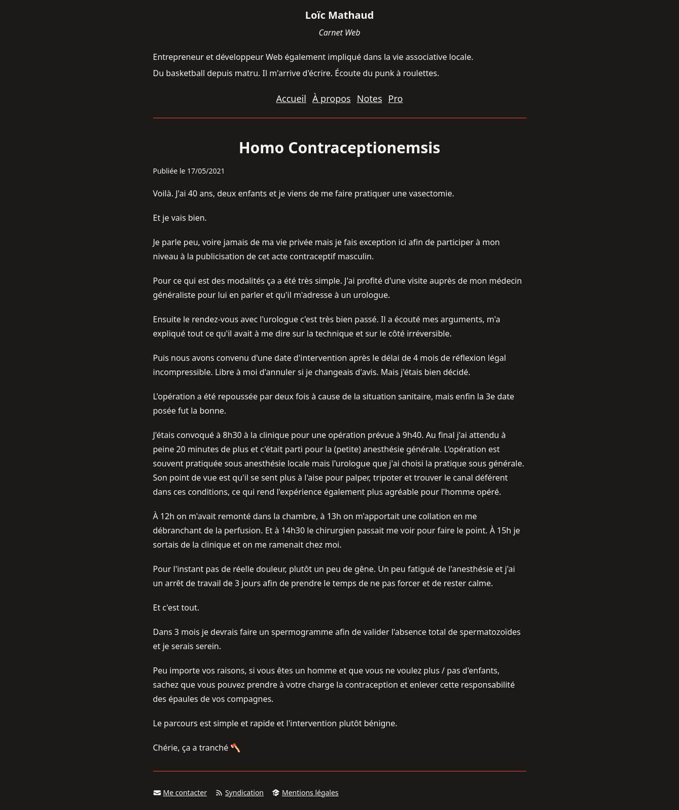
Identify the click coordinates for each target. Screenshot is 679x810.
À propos (331, 98)
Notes (369, 98)
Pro (395, 98)
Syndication (239, 792)
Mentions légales (305, 792)
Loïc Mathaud (339, 15)
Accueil (291, 98)
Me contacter (180, 792)
